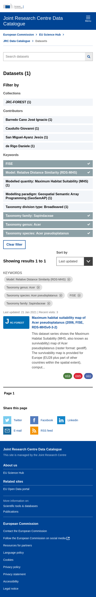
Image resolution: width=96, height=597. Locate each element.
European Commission (18, 34)
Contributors (13, 111)
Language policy (13, 552)
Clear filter (14, 244)
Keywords (11, 155)
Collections (12, 93)
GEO (88, 376)
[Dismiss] (68, 279)
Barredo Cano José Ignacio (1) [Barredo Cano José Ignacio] (29, 119)
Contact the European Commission (25, 531)
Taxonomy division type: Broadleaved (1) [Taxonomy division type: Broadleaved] (37, 207)
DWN (78, 376)
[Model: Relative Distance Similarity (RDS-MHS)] (48, 172)
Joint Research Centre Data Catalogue (32, 449)
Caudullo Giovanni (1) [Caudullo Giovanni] (22, 128)
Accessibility (11, 581)
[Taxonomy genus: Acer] (48, 224)
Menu (88, 18)
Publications (11, 511)
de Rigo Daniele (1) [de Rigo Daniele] (20, 146)
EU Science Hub (50, 34)
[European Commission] (48, 6)
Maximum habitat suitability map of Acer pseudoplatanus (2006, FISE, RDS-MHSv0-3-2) (59, 322)
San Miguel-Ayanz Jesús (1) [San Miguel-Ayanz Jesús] (27, 137)
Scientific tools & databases (20, 506)
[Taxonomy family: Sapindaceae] (48, 215)
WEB (67, 376)
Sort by (61, 252)
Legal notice (11, 588)
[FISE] (48, 163)
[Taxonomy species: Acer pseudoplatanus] (48, 233)
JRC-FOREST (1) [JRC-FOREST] (18, 102)
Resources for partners (17, 545)
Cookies (8, 559)
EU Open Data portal (16, 489)
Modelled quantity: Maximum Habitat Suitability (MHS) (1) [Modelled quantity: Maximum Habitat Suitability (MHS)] (47, 183)
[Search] (89, 56)
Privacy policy (12, 567)
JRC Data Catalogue (16, 41)
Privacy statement (14, 574)
